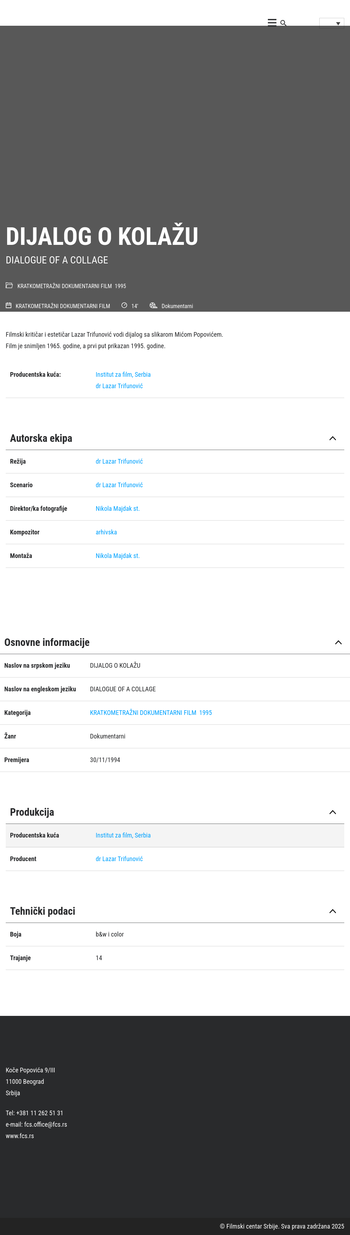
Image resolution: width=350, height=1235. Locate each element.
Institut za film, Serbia (123, 374)
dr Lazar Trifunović (119, 386)
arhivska (106, 532)
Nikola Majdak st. (118, 508)
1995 (120, 286)
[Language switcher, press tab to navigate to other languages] (331, 23)
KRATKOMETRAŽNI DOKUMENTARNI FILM (65, 286)
